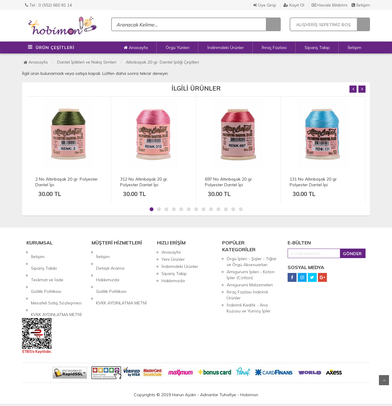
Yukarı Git (384, 380)
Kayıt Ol (293, 5)
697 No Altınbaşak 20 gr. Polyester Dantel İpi (229, 181)
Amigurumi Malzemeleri (250, 284)
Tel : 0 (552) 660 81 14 (48, 5)
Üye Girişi (264, 5)
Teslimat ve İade (47, 266)
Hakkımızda (107, 266)
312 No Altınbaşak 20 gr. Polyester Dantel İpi (144, 181)
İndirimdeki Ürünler (225, 47)
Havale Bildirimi (329, 5)
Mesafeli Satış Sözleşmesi (56, 280)
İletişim (361, 5)
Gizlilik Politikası (46, 273)
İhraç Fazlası (274, 47)
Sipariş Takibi (44, 259)
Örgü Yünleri (177, 47)
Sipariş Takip (317, 47)
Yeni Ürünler (173, 259)
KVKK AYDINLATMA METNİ (56, 287)
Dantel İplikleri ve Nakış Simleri (86, 62)
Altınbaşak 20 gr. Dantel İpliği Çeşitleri (162, 62)
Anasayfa (136, 47)
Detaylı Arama (110, 259)
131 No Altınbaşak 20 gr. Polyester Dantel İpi (314, 181)
